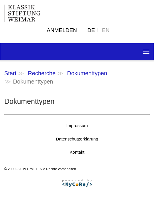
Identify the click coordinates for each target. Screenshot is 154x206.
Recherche (42, 73)
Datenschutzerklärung (77, 138)
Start (10, 73)
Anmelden (62, 30)
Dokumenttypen (87, 73)
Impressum (77, 125)
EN (105, 30)
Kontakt (77, 152)
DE (91, 30)
